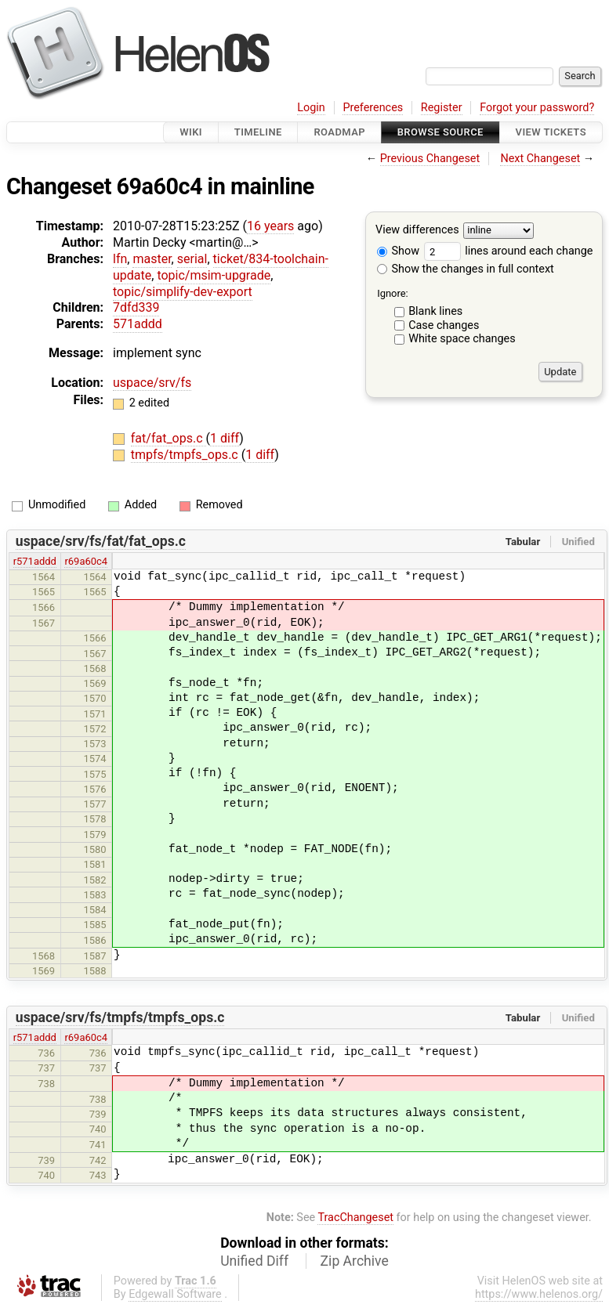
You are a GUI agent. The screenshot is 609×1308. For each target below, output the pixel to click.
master (151, 258)
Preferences (373, 107)
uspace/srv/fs (152, 382)
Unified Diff (254, 1261)
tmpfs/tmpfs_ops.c (186, 454)
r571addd (34, 561)
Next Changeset (540, 158)
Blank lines (435, 311)
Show (398, 251)
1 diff (224, 438)
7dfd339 (136, 307)
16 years (270, 226)
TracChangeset (355, 1217)
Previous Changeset (430, 158)
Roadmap (339, 132)
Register (441, 107)
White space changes (462, 338)
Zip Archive (355, 1261)
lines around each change (508, 251)
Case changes (443, 325)
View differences (417, 230)
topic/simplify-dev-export (182, 291)
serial (192, 258)
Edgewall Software (175, 1294)
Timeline (258, 132)
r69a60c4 (85, 561)
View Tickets (551, 132)
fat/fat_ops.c (168, 438)
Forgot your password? (537, 107)
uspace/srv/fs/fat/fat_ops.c (101, 541)
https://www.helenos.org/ (539, 1294)
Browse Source (440, 132)
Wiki (190, 132)
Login (311, 107)
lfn (120, 258)
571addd (137, 323)
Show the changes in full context (465, 269)
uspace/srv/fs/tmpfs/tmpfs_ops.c (120, 1017)
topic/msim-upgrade (213, 275)
